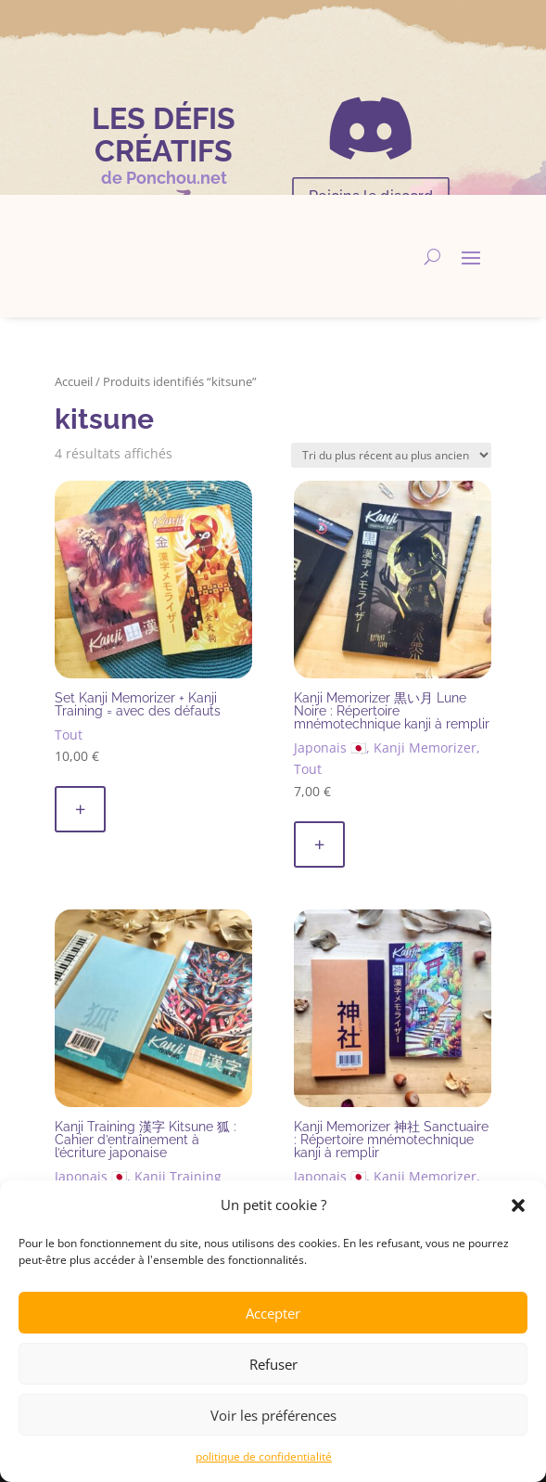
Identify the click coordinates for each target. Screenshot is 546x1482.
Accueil (74, 381)
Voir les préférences (273, 1415)
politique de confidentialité (264, 1456)
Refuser (273, 1364)
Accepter (273, 1313)
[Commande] (391, 455)
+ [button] (80, 808)
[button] (518, 1205)
